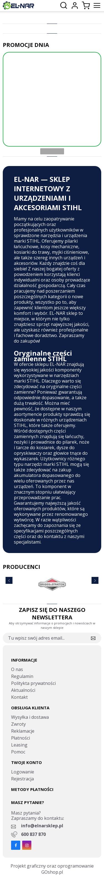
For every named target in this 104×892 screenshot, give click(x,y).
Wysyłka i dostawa (30, 717)
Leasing (19, 745)
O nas (17, 669)
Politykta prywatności (33, 683)
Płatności (20, 738)
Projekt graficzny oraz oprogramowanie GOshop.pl (52, 869)
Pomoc (18, 752)
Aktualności (23, 690)
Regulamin (22, 676)
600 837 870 (33, 834)
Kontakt (19, 697)
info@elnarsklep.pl (42, 826)
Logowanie (22, 772)
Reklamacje (22, 731)
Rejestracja (22, 779)
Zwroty (18, 724)
